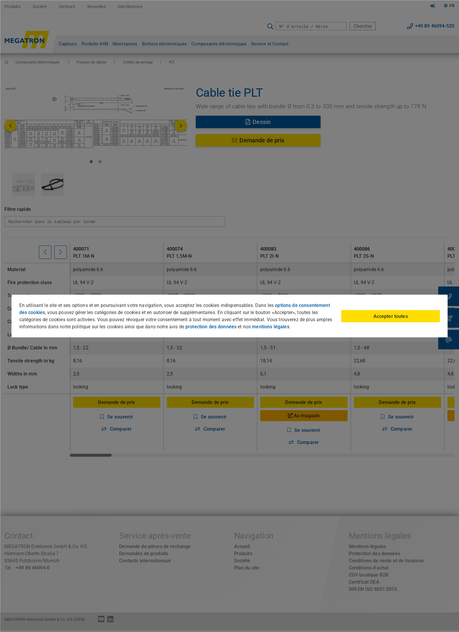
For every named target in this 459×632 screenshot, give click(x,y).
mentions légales (270, 326)
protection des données (210, 326)
